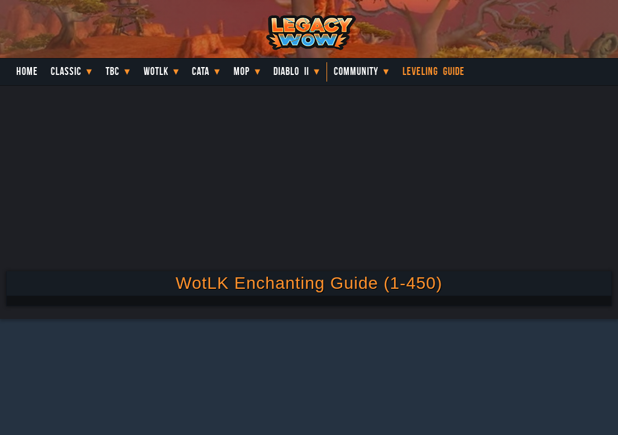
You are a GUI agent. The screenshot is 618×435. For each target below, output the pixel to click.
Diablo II (291, 71)
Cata (200, 71)
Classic (66, 71)
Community (356, 71)
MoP (242, 71)
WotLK (156, 71)
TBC (112, 71)
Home (27, 71)
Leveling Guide (434, 71)
